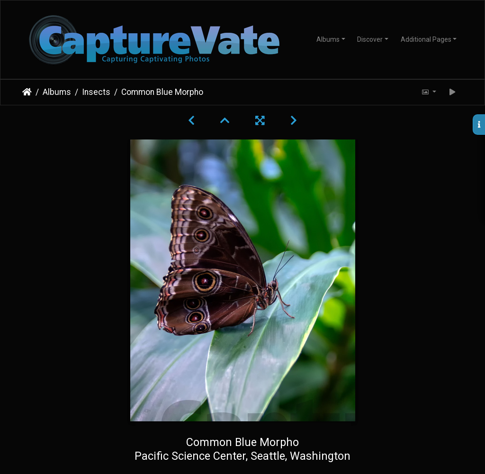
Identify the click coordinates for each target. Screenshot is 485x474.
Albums (328, 39)
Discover (370, 39)
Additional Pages (426, 39)
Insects (96, 92)
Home (27, 92)
